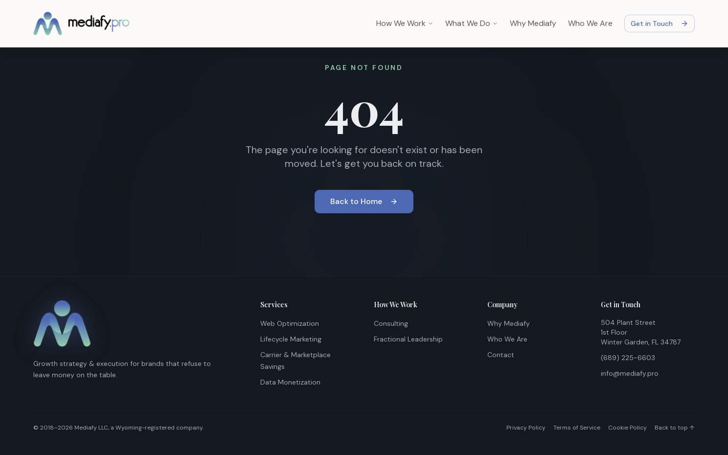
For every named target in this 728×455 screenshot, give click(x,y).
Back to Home (364, 201)
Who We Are (590, 23)
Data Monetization (290, 382)
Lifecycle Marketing (290, 339)
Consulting (391, 323)
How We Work (404, 23)
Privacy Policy (526, 428)
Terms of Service (576, 428)
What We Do (471, 23)
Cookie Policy (627, 428)
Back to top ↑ (675, 428)
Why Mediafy (533, 23)
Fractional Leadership (408, 339)
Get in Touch (659, 23)
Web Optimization (289, 323)
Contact (500, 354)
